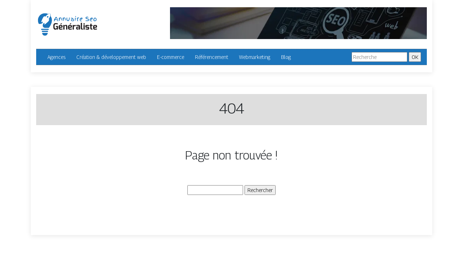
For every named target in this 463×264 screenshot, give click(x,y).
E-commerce (170, 57)
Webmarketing (254, 57)
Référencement (211, 57)
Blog (286, 57)
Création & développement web (111, 57)
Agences (56, 57)
